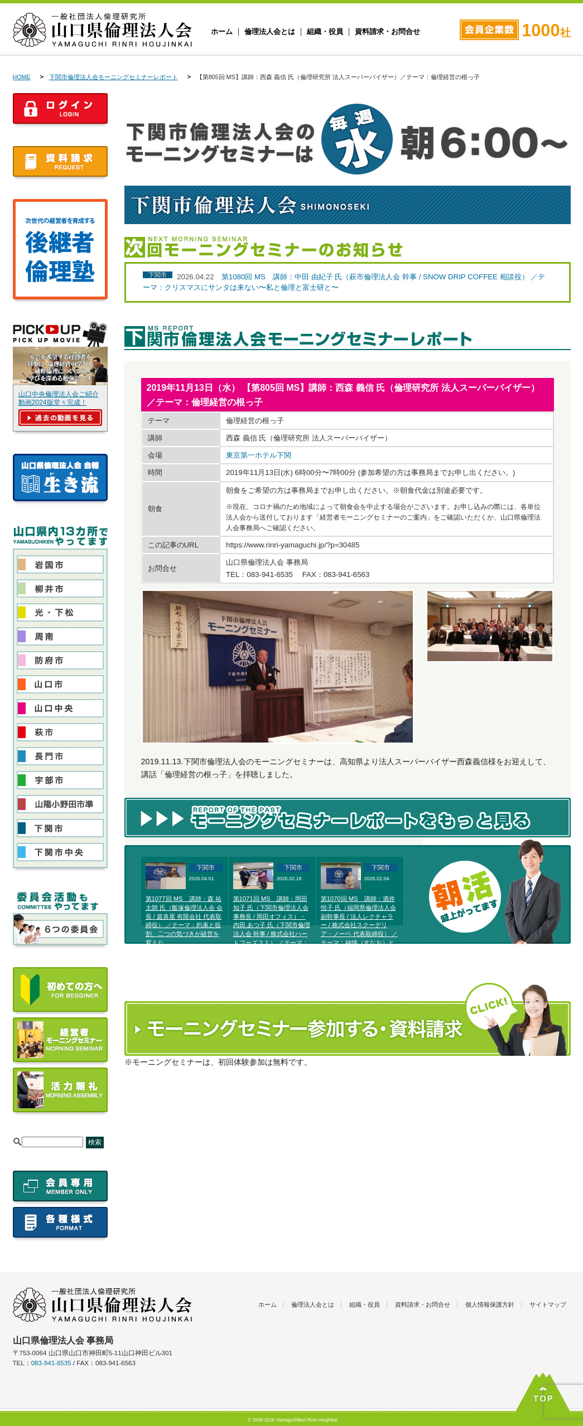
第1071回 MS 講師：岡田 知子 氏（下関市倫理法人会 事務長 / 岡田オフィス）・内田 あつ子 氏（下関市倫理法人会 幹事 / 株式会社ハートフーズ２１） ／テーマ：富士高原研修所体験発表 (271, 925)
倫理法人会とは (269, 32)
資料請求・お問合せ (387, 32)
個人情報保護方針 (489, 1304)
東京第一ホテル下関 (258, 455)
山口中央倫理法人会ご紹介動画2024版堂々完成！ (58, 398)
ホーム (222, 32)
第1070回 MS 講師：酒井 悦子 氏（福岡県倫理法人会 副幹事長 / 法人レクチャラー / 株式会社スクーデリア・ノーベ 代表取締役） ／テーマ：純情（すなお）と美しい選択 (359, 925)
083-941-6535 (51, 1363)
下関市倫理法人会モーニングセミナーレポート (113, 77)
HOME (22, 77)
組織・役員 (325, 32)
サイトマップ (547, 1304)
